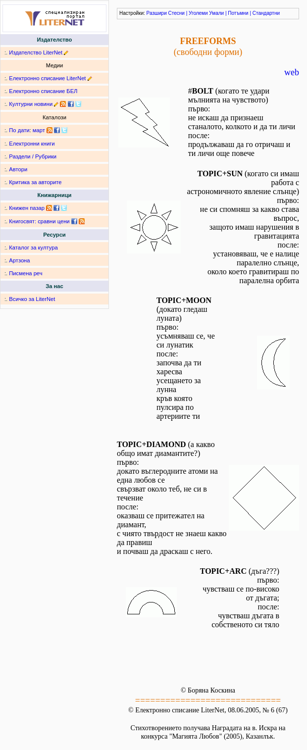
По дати (19, 130)
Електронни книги (31, 144)
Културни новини (30, 104)
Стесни (176, 13)
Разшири (157, 13)
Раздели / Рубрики (32, 156)
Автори (18, 169)
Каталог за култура (33, 247)
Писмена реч (25, 273)
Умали (216, 13)
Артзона (19, 260)
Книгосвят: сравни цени (39, 221)
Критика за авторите (35, 182)
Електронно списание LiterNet (47, 78)
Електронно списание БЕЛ (43, 91)
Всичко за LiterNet (32, 299)
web (291, 72)
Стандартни (266, 13)
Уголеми (198, 13)
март (39, 130)
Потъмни (238, 13)
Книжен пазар (27, 208)
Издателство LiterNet (35, 52)
